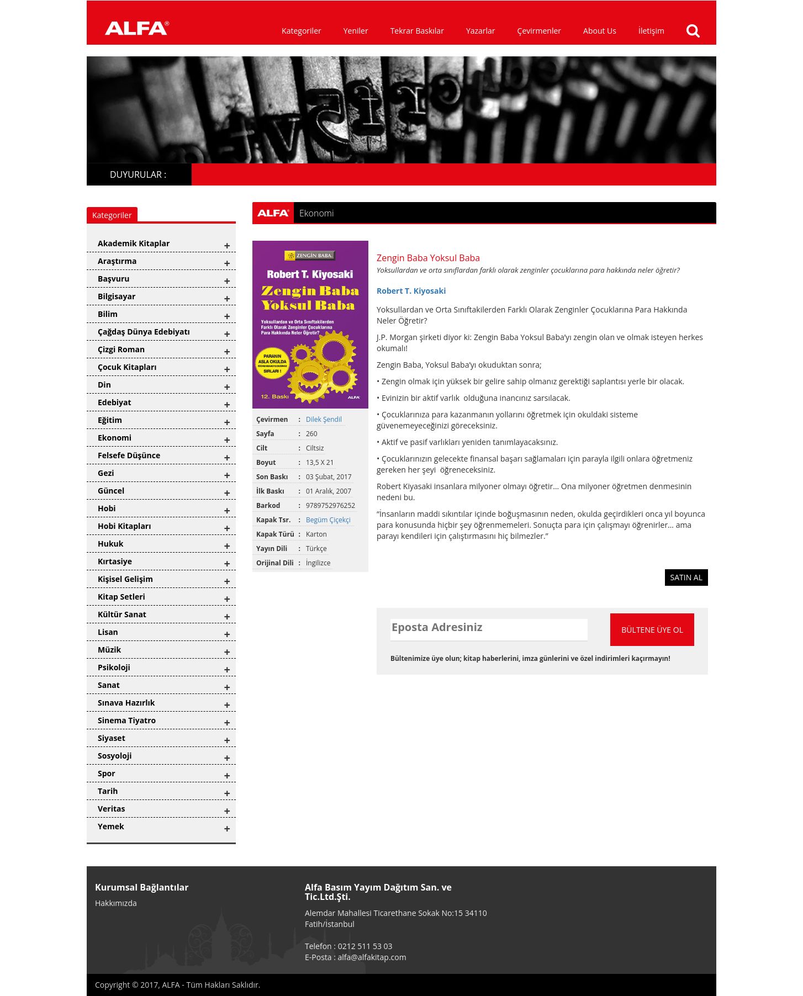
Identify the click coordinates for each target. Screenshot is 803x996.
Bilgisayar (116, 296)
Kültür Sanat (122, 614)
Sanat (109, 685)
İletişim (651, 30)
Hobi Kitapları (124, 526)
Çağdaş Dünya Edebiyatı (144, 331)
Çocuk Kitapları (127, 367)
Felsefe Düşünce (129, 455)
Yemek (111, 826)
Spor (106, 773)
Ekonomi (114, 437)
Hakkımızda (116, 903)
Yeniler (356, 30)
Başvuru (114, 278)
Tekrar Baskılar (417, 30)
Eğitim (110, 420)
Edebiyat (114, 402)
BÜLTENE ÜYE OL (652, 629)
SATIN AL (686, 577)
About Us (599, 30)
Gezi (106, 473)
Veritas (111, 808)
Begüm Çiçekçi (329, 520)
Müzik (109, 649)
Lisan (108, 632)
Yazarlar (480, 30)
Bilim (108, 314)
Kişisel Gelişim (125, 579)
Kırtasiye (115, 561)
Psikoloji (114, 667)
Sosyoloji (114, 755)
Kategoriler (301, 30)
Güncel (111, 490)
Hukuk (110, 543)
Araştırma (117, 261)
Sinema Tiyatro (127, 720)
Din (104, 384)
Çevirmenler (539, 30)
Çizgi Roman (121, 349)
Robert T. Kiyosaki (411, 290)
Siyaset (111, 738)
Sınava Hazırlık (126, 702)
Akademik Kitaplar (134, 243)
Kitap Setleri (121, 596)
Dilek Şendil (325, 419)
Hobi (107, 508)
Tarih (108, 791)
